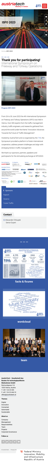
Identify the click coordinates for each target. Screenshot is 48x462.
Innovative (5, 405)
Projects (4, 429)
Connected (5, 407)
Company (4, 420)
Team (3, 427)
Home (3, 51)
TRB (39, 138)
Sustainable (5, 412)
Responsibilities (6, 425)
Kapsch (6, 195)
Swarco (6, 199)
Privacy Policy (14, 449)
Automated (5, 410)
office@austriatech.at (8, 395)
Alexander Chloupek (12, 220)
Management (6, 422)
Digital (3, 402)
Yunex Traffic (8, 203)
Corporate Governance (9, 432)
